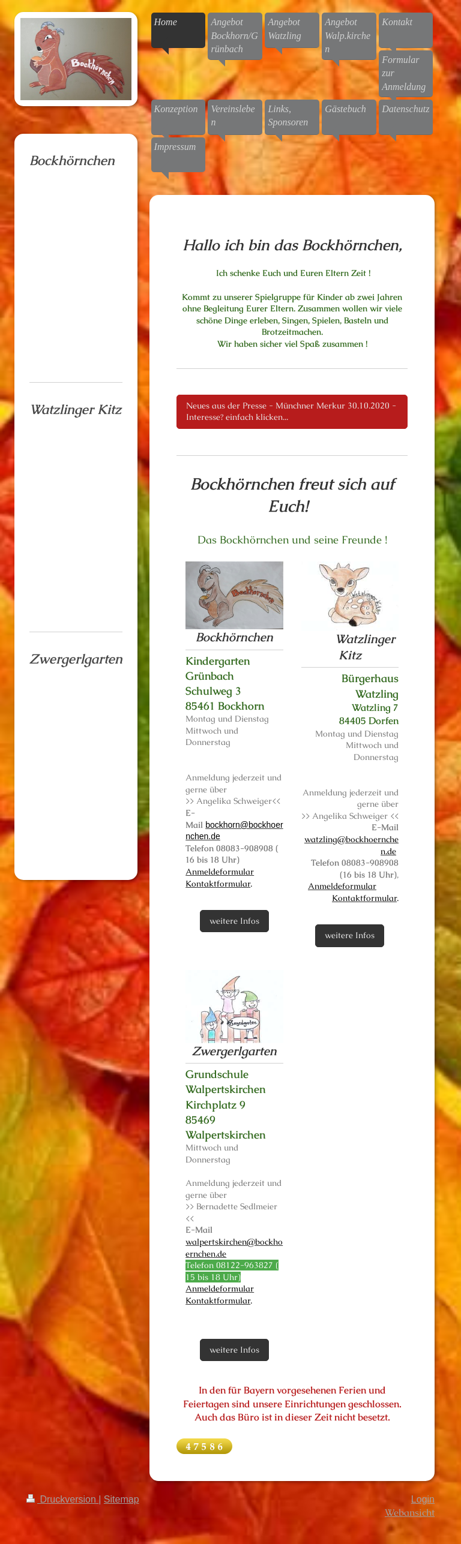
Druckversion (62, 1499)
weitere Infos (234, 920)
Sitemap (121, 1499)
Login (423, 1499)
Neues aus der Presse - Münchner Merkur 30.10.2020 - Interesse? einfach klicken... (291, 411)
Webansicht (410, 1512)
